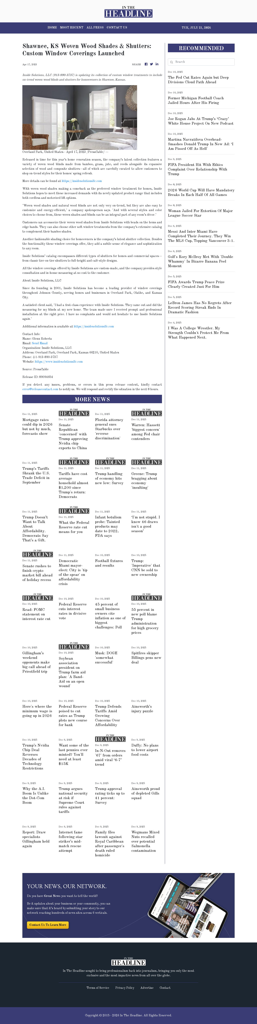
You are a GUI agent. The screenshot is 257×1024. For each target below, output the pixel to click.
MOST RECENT (71, 27)
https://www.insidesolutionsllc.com (59, 361)
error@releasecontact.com (40, 389)
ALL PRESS (95, 27)
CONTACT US (117, 27)
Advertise (147, 988)
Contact (165, 988)
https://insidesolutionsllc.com (82, 181)
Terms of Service (97, 988)
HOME (52, 27)
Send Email (40, 343)
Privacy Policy (124, 988)
